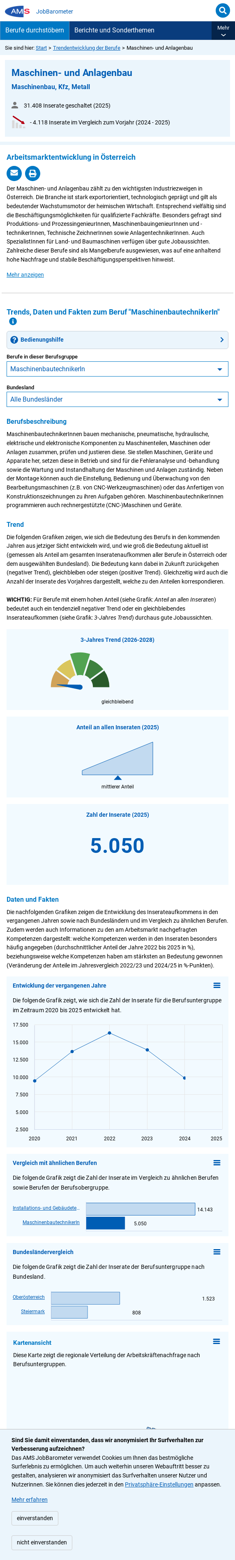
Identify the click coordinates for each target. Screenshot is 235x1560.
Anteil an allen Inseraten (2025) (117, 727)
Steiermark (33, 1311)
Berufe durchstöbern (34, 30)
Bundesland (20, 387)
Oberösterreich (29, 1297)
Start (41, 48)
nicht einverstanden (42, 1542)
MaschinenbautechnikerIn (47, 369)
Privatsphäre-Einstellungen (159, 1484)
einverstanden (35, 1518)
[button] (223, 30)
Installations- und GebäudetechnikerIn (46, 1208)
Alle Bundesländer (36, 399)
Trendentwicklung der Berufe (86, 48)
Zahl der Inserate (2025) (117, 814)
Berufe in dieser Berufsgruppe (42, 357)
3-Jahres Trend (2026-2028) (117, 639)
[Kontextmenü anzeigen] (216, 1342)
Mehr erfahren (30, 1499)
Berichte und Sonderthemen (114, 30)
